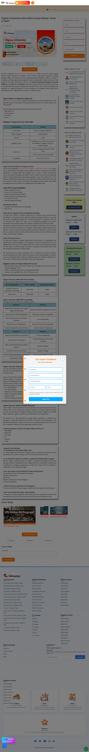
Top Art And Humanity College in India (14, 615)
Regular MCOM (65, 627)
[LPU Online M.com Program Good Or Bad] (42, 512)
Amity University (37, 599)
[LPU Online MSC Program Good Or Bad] (53, 512)
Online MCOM (65, 591)
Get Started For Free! (74, 207)
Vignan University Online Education (25, 73)
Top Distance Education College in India (15, 594)
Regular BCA (64, 635)
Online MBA (64, 583)
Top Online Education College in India (14, 597)
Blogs (5, 654)
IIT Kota (34, 632)
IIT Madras (35, 624)
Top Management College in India (13, 586)
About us (6, 648)
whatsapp (42, 64)
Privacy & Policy (8, 651)
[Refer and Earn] (26, 3)
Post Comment (8, 559)
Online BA (64, 602)
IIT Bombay (35, 627)
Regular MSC (64, 629)
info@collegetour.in (55, 648)
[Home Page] (10, 3)
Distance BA (7, 700)
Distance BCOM (8, 703)
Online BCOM (65, 605)
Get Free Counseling (29, 69)
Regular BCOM (65, 640)
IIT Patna (34, 630)
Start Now (74, 227)
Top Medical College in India (11, 588)
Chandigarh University (38, 591)
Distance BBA (7, 695)
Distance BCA (7, 697)
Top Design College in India (11, 627)
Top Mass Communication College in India (14, 624)
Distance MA (7, 689)
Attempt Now (74, 259)
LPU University (36, 588)
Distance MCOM (8, 692)
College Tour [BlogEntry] (6, 26)
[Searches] (17, 3)
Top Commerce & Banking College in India (14, 611)
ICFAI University (37, 611)
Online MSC (64, 594)
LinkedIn (30, 64)
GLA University (36, 594)
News (5, 656)
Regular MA (64, 624)
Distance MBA (7, 684)
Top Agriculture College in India (12, 605)
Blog (55, 9)
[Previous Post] (10, 540)
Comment (5, 550)
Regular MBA (64, 618)
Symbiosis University (38, 602)
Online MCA (64, 586)
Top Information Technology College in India (15, 619)
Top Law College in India (10, 608)
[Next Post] (48, 540)
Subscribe (80, 657)
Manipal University (37, 583)
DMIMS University (37, 608)
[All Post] (29, 540)
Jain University (36, 586)
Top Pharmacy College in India (12, 602)
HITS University (36, 605)
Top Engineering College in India (13, 583)
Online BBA (64, 597)
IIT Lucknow (35, 635)
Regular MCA (65, 621)
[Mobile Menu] (3, 3)
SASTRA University (37, 597)
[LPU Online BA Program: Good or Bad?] (19, 517)
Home (49, 10)
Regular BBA (64, 632)
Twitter (19, 64)
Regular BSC (64, 643)
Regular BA (64, 638)
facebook (7, 64)
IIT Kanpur (35, 621)
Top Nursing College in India (11, 599)
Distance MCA (7, 686)
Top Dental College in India (11, 630)
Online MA (64, 588)
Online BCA (64, 599)
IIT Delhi (34, 618)
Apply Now (74, 55)
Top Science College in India (11, 591)
